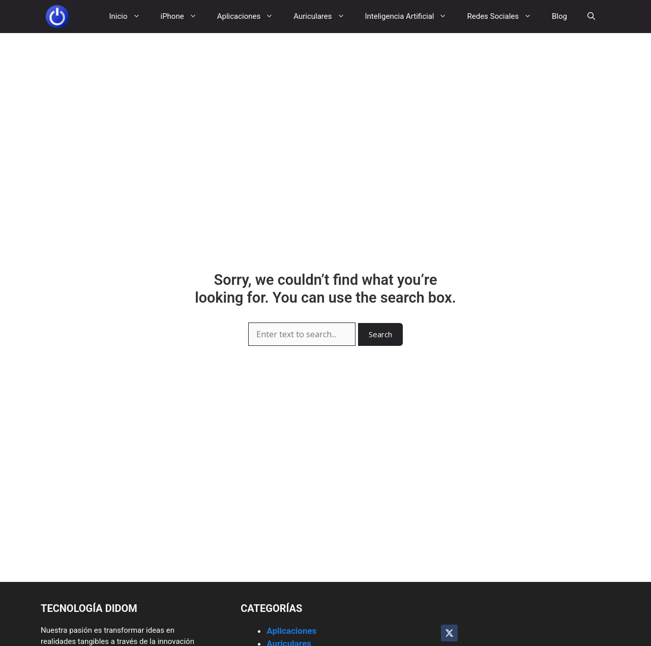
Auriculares (323, 16)
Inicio (129, 16)
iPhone (184, 16)
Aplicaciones (250, 16)
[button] (591, 16)
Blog (559, 16)
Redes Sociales (504, 16)
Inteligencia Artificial (411, 16)
